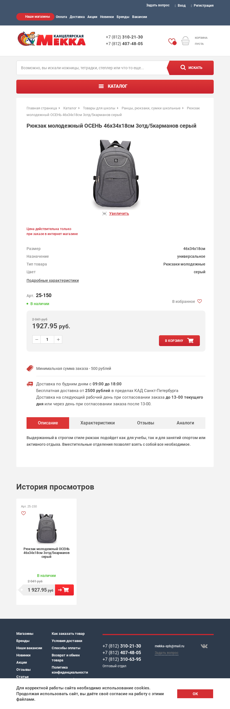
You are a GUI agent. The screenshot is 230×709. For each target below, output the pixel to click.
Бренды (123, 17)
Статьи (22, 677)
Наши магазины (37, 17)
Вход (180, 5)
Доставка (77, 17)
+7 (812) (124, 37)
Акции (92, 17)
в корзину (174, 341)
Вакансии (139, 17)
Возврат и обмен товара (66, 657)
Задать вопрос (157, 5)
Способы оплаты (66, 648)
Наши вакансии (29, 648)
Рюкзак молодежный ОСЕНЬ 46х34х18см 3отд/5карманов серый (46, 553)
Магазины (24, 633)
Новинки (107, 17)
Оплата (61, 17)
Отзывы (23, 669)
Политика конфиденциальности (69, 669)
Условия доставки (67, 641)
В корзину (64, 589)
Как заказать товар (68, 633)
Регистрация (202, 5)
